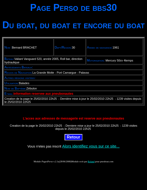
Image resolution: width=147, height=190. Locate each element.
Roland (91, 161)
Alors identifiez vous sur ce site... (90, 146)
